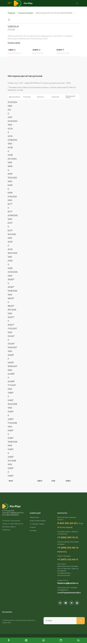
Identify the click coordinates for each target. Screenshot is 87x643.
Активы (33, 530)
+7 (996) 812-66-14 (67, 547)
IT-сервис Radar (37, 524)
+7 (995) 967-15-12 (67, 537)
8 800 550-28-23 (66, 523)
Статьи (33, 527)
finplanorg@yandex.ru (67, 583)
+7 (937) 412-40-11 (67, 559)
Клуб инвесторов (38, 521)
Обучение (34, 517)
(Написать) (62, 552)
